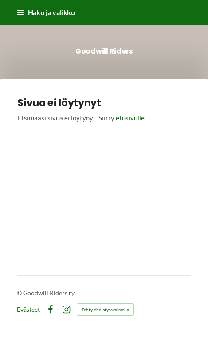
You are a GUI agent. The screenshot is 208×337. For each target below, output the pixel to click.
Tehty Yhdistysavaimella (105, 309)
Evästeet (28, 309)
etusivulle (130, 118)
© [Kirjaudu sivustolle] (20, 293)
